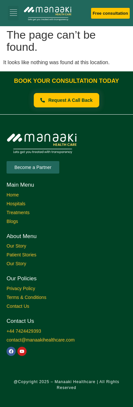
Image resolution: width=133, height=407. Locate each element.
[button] (13, 13)
